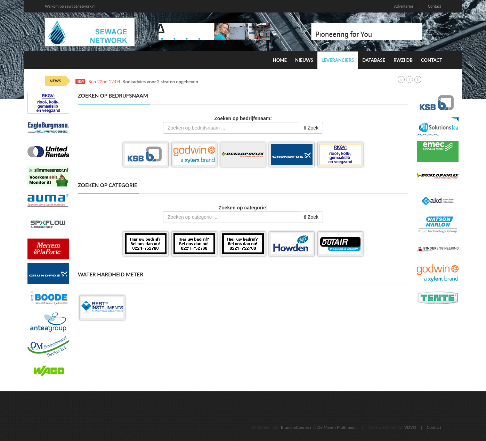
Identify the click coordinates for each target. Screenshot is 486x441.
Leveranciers (338, 60)
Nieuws (304, 60)
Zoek (310, 128)
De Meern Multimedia (337, 427)
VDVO (410, 427)
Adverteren (403, 6)
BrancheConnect (296, 427)
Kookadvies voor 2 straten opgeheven (160, 81)
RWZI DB (403, 60)
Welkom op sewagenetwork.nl (70, 6)
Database (373, 60)
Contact (434, 6)
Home (280, 60)
